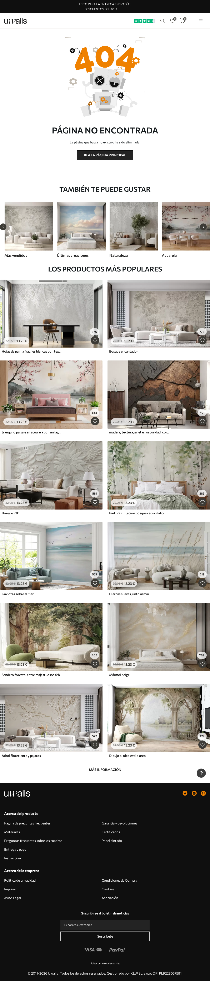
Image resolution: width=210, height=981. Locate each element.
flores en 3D (11, 513)
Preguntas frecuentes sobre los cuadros (33, 841)
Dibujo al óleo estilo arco (127, 756)
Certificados (111, 832)
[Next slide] (203, 226)
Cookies (108, 889)
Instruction (12, 858)
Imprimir (10, 889)
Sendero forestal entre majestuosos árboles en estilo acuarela (32, 675)
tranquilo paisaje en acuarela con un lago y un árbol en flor (32, 432)
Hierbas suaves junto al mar (129, 594)
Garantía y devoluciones (119, 823)
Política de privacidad (20, 880)
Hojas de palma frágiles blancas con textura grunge (32, 351)
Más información (105, 769)
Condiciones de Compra (119, 880)
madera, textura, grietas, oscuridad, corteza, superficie (139, 432)
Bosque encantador (123, 351)
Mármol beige (119, 675)
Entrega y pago (15, 849)
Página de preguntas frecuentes (27, 823)
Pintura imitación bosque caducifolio (136, 513)
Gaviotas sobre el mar (18, 594)
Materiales (12, 832)
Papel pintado (112, 841)
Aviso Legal (12, 898)
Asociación (110, 898)
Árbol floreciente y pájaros (21, 756)
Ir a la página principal (105, 155)
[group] (28, 229)
